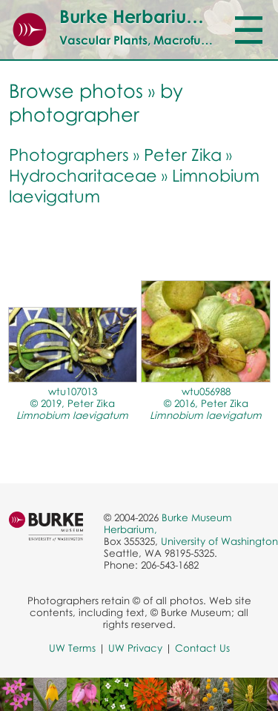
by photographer (96, 102)
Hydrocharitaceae (83, 175)
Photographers (69, 154)
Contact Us (202, 648)
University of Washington (219, 541)
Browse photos (76, 90)
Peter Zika (183, 154)
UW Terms (72, 648)
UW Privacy (135, 648)
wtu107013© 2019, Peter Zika (72, 403)
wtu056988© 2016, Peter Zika (206, 403)
